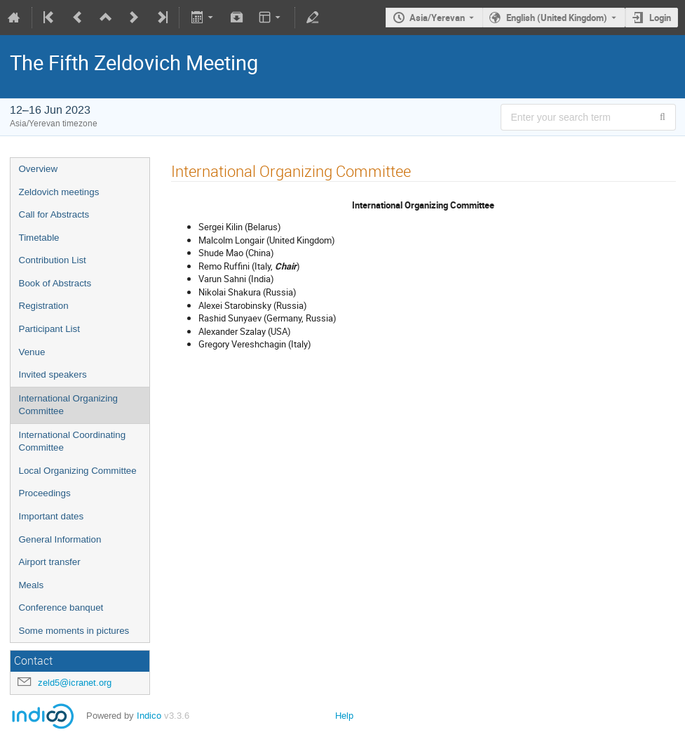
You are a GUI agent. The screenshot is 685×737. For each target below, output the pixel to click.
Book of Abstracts (55, 283)
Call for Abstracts (54, 214)
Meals (31, 585)
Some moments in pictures (74, 630)
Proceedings (45, 493)
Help (344, 716)
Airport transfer (50, 562)
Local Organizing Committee (78, 470)
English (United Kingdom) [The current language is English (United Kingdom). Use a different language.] (556, 17)
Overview (38, 169)
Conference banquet (61, 607)
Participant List (49, 329)
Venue (32, 352)
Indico (149, 716)
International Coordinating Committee (72, 441)
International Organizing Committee (68, 405)
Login (660, 17)
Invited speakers (53, 374)
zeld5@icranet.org (74, 683)
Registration (44, 305)
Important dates (51, 516)
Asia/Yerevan (437, 17)
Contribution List (52, 260)
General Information (60, 539)
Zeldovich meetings (59, 192)
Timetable (39, 237)
